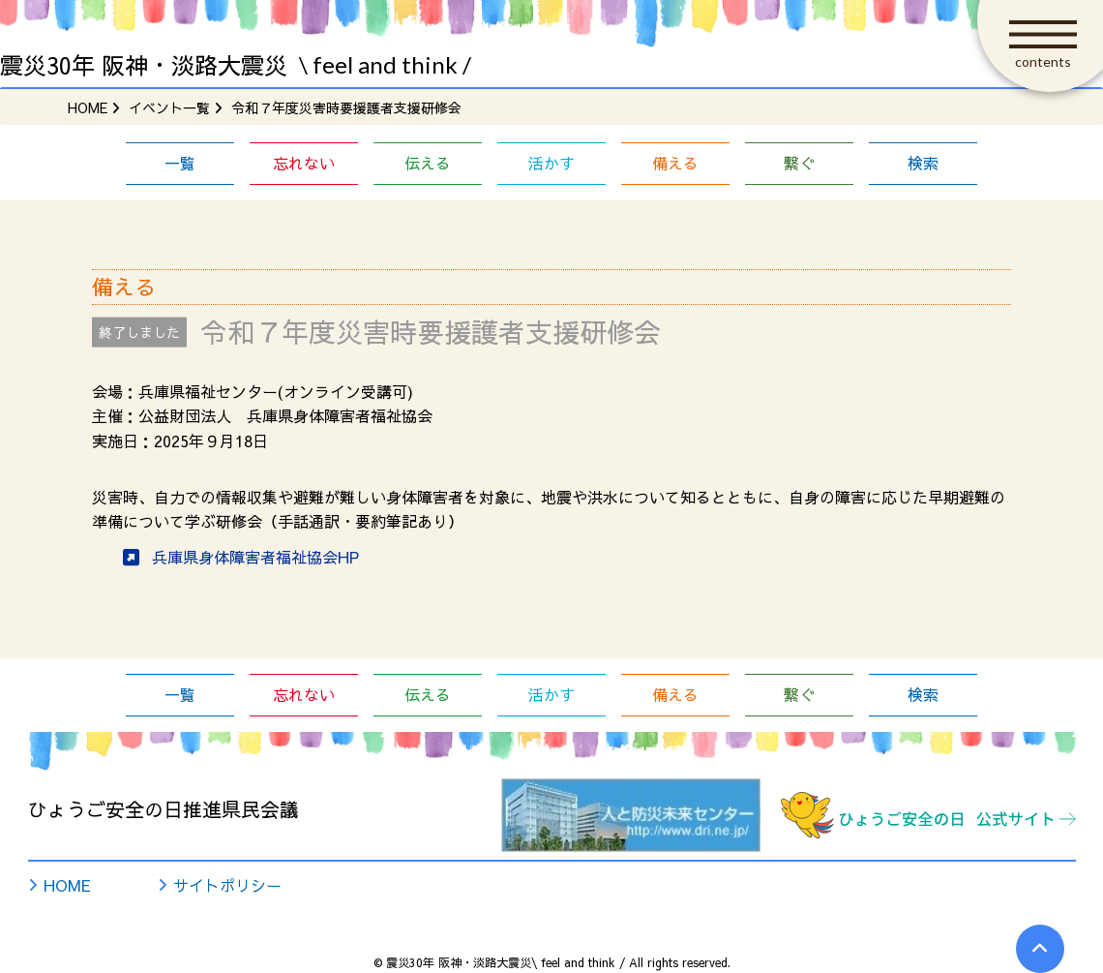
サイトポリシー (227, 885)
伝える (427, 162)
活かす (551, 162)
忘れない (304, 162)
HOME (67, 885)
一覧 (179, 162)
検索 (923, 162)
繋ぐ (799, 162)
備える (675, 162)
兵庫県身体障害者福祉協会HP (255, 556)
